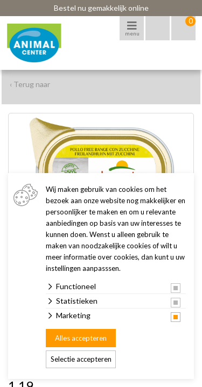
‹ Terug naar (30, 84)
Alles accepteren (81, 338)
